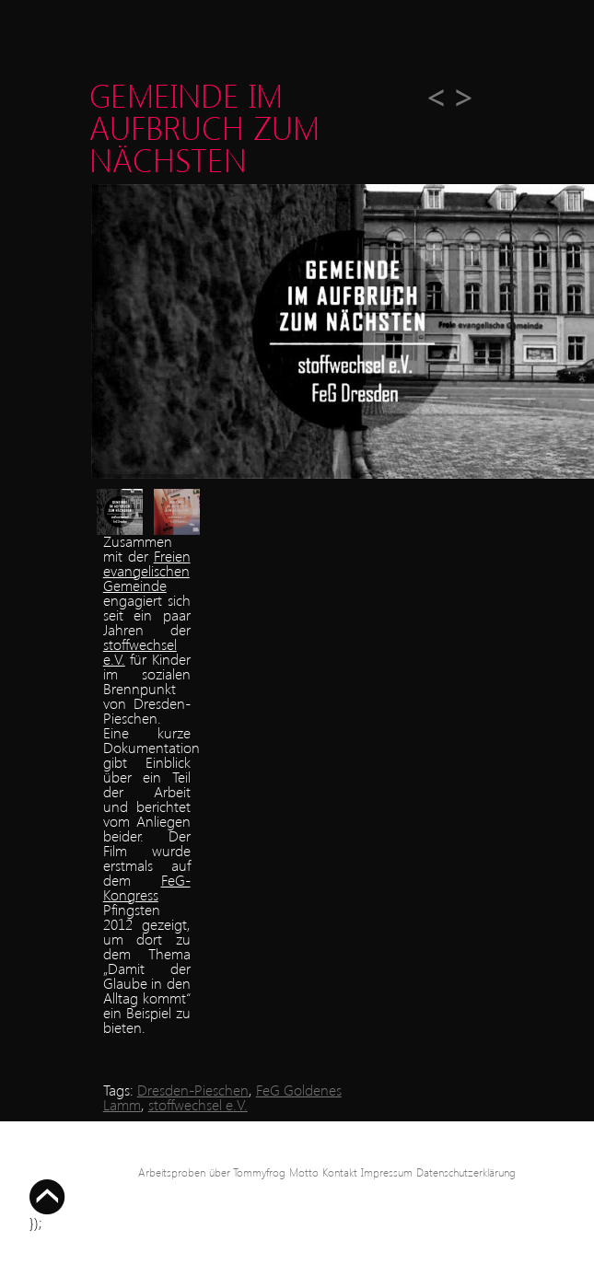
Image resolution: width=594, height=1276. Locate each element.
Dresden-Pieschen (193, 1089)
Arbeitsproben (171, 1172)
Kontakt (339, 1172)
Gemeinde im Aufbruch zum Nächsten (204, 126)
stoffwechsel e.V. (140, 651)
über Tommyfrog (247, 1172)
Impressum (387, 1172)
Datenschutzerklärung (466, 1172)
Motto (304, 1172)
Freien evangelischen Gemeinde (147, 570)
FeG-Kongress (147, 887)
